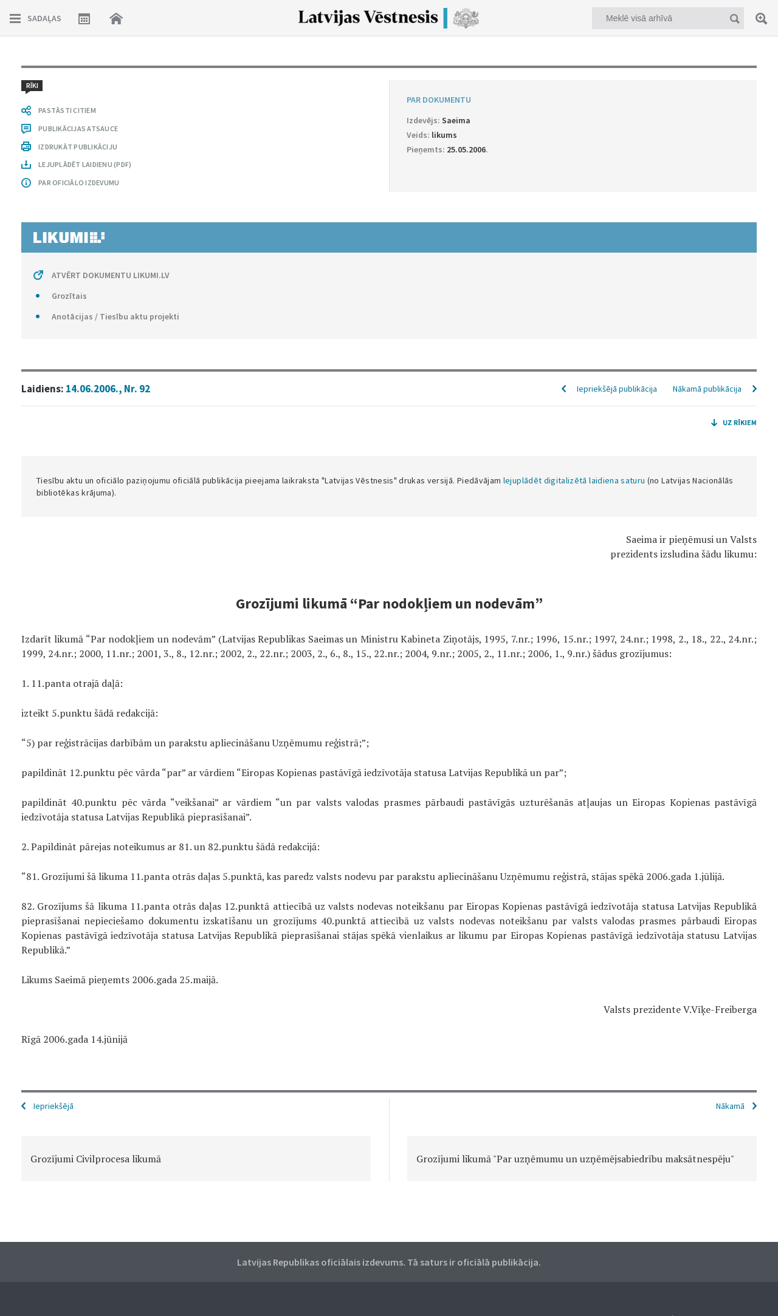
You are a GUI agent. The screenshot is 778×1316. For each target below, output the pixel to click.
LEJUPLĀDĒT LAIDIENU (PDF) (84, 164)
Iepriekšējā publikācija (617, 388)
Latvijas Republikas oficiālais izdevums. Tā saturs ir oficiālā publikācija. (389, 1262)
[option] (196, 1158)
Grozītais (69, 295)
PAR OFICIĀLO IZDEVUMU (78, 182)
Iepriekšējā (53, 1105)
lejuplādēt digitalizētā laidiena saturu (574, 480)
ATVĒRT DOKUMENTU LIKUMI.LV (111, 275)
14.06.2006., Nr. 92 (108, 388)
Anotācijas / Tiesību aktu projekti (115, 316)
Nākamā (730, 1105)
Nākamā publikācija (707, 388)
